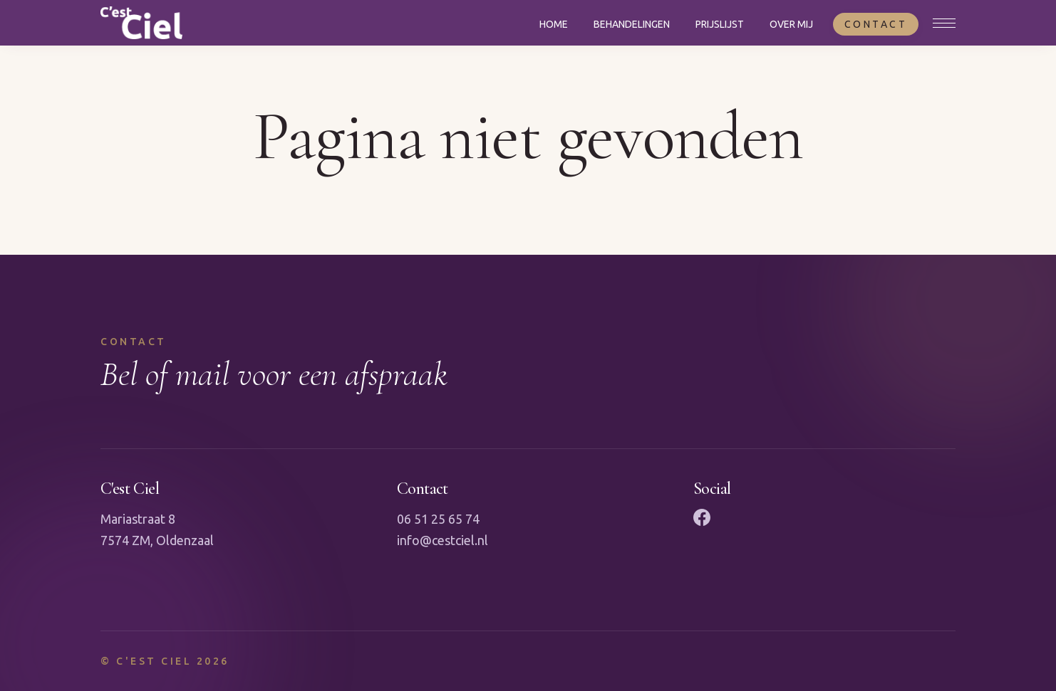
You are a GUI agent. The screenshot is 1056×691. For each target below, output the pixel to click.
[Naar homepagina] (141, 22)
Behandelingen (632, 24)
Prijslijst (719, 24)
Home (553, 24)
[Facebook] (701, 517)
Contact (876, 24)
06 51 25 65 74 (438, 519)
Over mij (791, 24)
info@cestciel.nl (442, 540)
